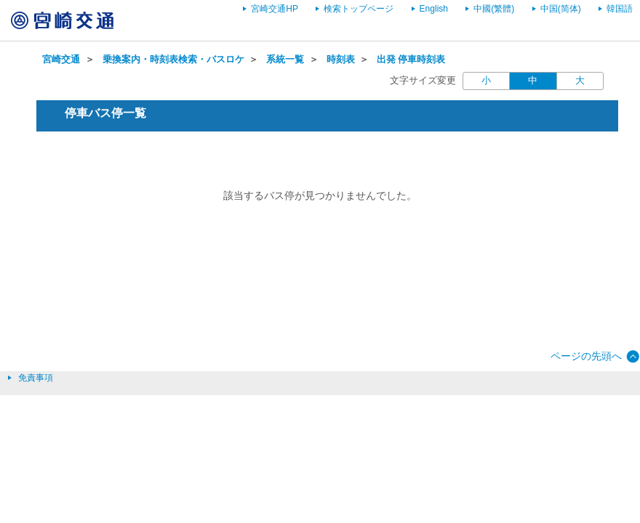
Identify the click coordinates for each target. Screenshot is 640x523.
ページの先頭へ (586, 356)
